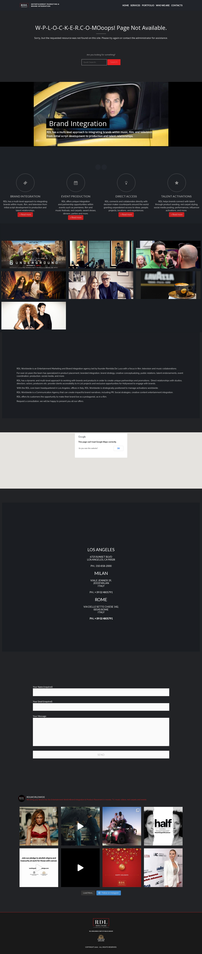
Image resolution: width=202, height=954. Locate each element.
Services (135, 5)
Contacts (176, 5)
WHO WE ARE (163, 5)
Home (125, 5)
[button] (101, 458)
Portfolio (148, 5)
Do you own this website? (88, 448)
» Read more (25, 214)
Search (114, 62)
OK (118, 448)
